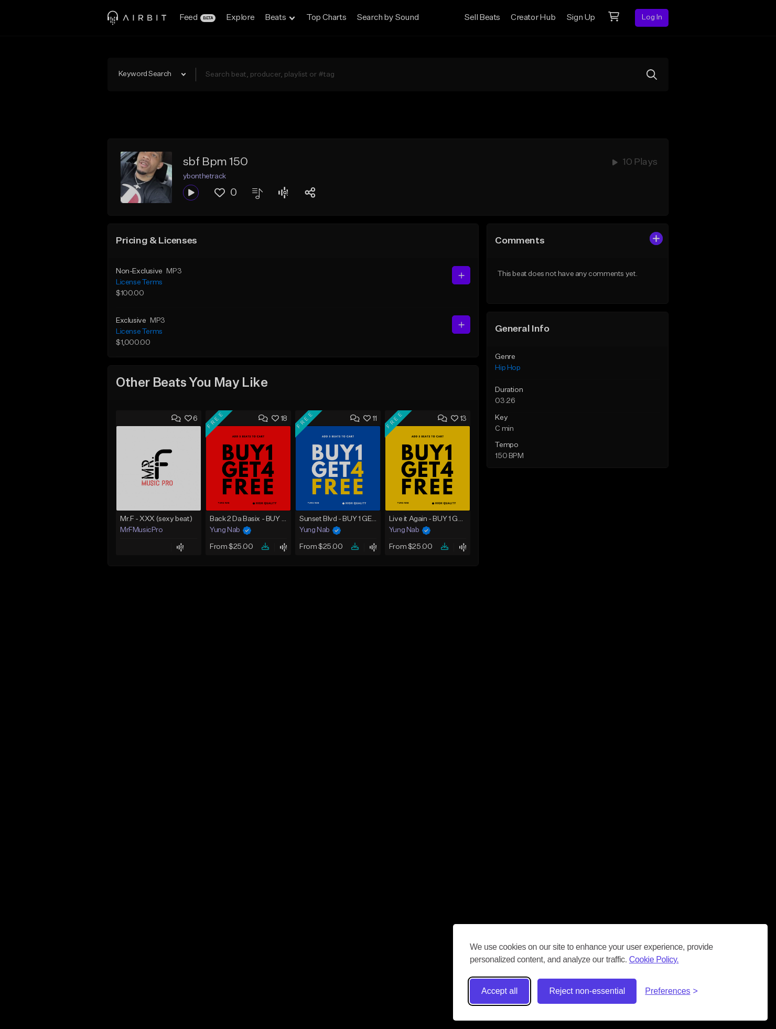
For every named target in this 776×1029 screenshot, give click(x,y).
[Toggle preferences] (671, 991)
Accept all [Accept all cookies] (499, 990)
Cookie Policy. (654, 959)
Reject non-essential (587, 990)
